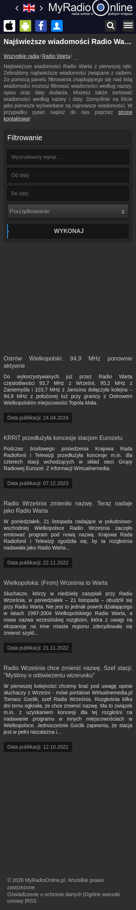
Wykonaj (69, 231)
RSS (31, 901)
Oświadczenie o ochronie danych (44, 894)
